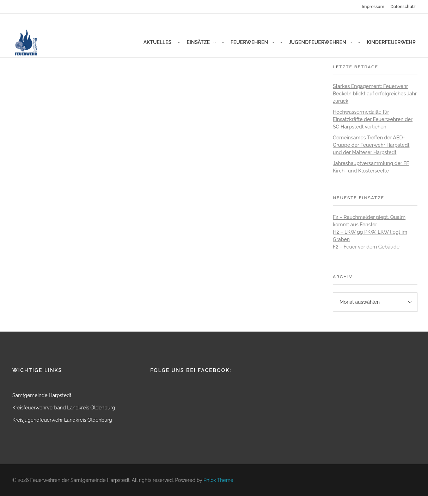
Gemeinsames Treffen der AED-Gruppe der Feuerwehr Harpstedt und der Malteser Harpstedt (371, 145)
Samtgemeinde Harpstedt (42, 395)
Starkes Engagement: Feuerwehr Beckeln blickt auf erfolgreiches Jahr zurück (375, 93)
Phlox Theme (218, 480)
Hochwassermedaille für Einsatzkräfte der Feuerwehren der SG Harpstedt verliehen (372, 119)
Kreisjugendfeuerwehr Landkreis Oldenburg (62, 420)
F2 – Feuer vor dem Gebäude (366, 247)
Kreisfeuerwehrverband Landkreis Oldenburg (63, 407)
